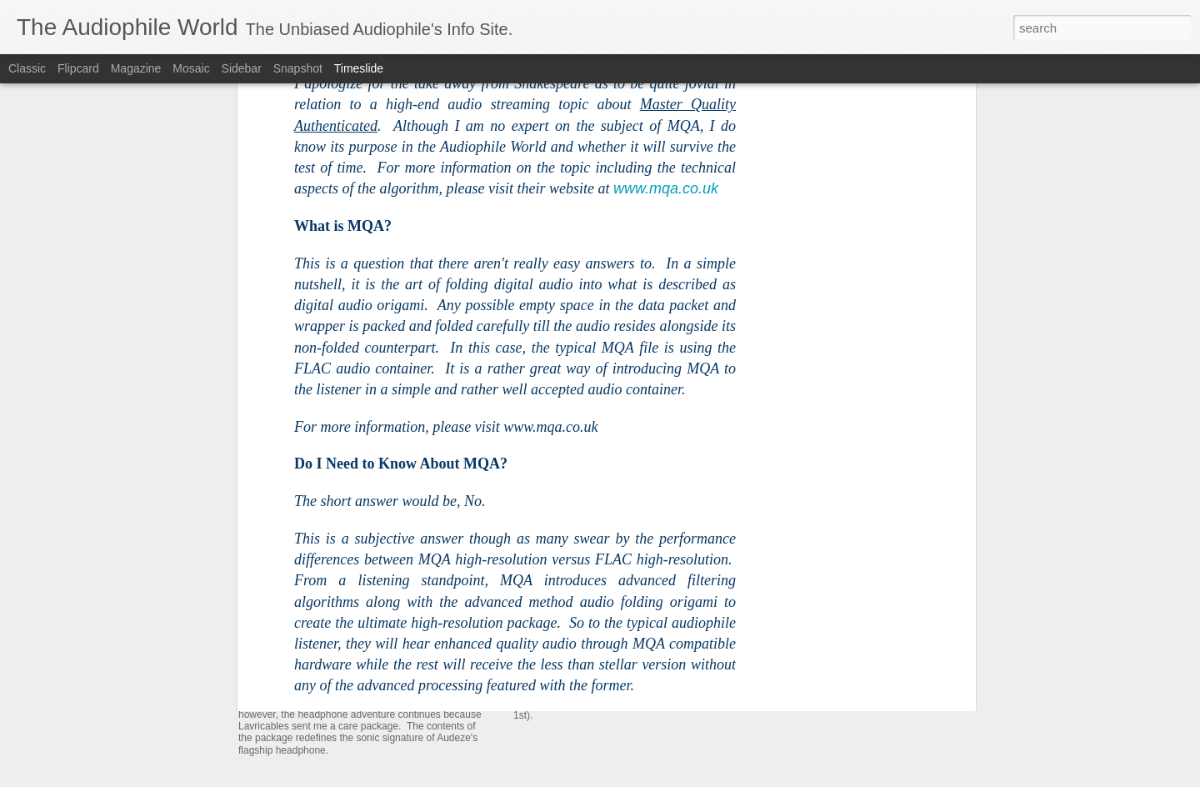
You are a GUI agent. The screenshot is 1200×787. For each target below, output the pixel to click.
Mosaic (190, 68)
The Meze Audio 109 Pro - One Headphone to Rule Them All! (716, 637)
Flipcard (78, 68)
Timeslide (358, 68)
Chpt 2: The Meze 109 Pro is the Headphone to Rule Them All (719, 528)
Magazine (136, 68)
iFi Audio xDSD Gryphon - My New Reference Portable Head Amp (933, 620)
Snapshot (297, 68)
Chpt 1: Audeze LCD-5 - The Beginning (864, 562)
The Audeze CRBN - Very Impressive (859, 649)
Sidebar (242, 68)
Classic (27, 68)
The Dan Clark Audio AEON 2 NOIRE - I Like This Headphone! (925, 591)
